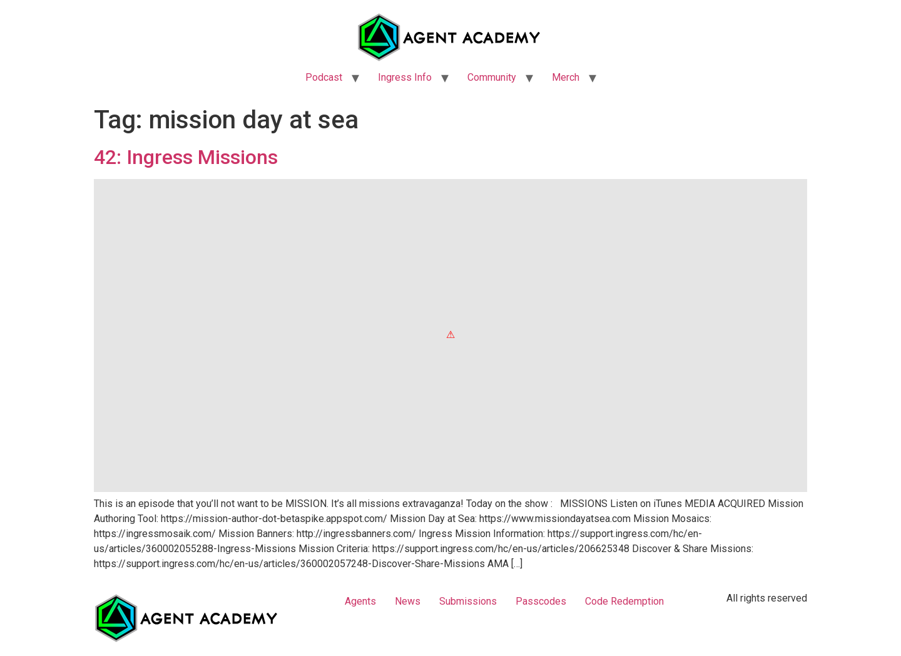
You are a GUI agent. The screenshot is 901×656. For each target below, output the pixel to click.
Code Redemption (624, 601)
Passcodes (541, 601)
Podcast (323, 77)
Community (491, 77)
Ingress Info (405, 77)
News (407, 601)
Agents (360, 601)
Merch (565, 77)
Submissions (468, 601)
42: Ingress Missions (186, 157)
